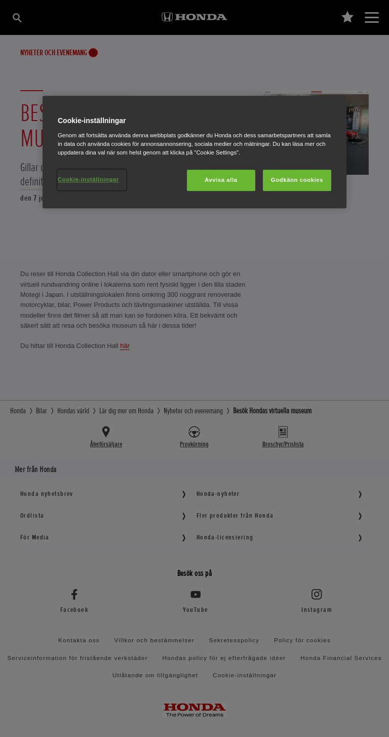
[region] (194, 152)
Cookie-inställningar (88, 179)
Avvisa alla (221, 180)
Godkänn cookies (297, 180)
